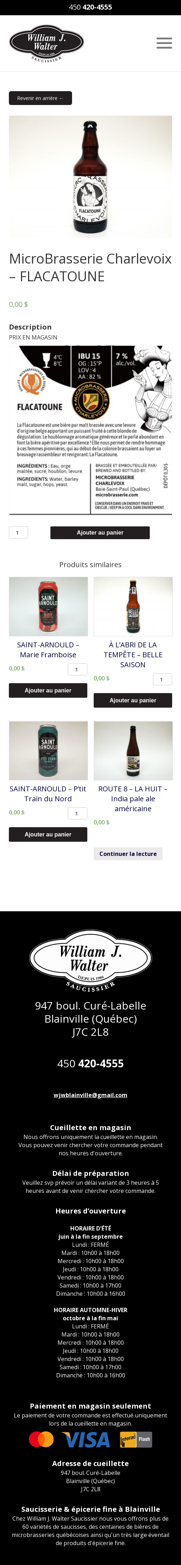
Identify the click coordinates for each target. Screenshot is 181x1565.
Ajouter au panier (100, 533)
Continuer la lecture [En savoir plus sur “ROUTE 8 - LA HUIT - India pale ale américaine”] (128, 854)
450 (90, 7)
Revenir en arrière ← (40, 98)
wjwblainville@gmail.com (90, 1095)
